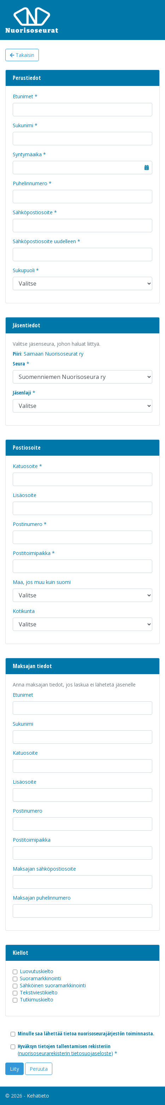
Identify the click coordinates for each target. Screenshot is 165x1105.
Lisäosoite (24, 495)
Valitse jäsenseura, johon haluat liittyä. (56, 343)
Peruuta (39, 1068)
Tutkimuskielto (36, 999)
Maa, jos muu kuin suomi (42, 582)
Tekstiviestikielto (39, 992)
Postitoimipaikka (32, 553)
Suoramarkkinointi (40, 978)
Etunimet (23, 96)
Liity (14, 1068)
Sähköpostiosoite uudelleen (44, 241)
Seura (19, 363)
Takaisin (22, 55)
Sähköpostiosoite (33, 212)
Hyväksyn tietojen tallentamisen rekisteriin (64, 1046)
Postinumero (27, 524)
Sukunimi (23, 125)
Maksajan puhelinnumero (42, 897)
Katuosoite (25, 466)
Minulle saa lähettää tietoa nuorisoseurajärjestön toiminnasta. (86, 1033)
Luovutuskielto (36, 971)
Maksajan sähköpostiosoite (44, 868)
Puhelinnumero (30, 183)
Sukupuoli (24, 270)
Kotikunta (24, 611)
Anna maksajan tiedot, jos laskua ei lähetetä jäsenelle (74, 684)
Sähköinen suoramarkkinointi (53, 985)
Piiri (17, 353)
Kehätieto (38, 1095)
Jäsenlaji (22, 392)
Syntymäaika (27, 154)
